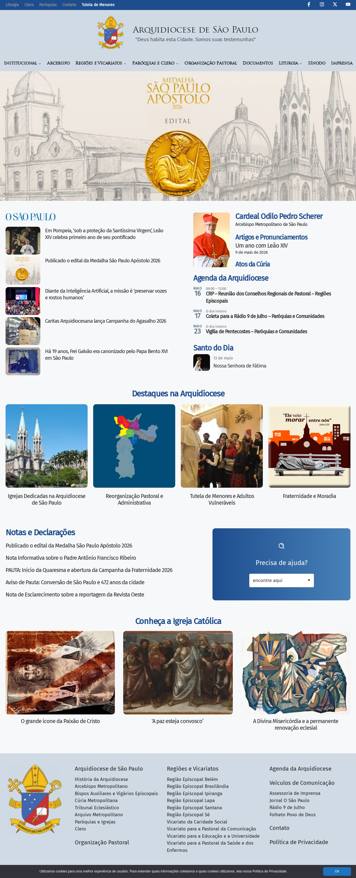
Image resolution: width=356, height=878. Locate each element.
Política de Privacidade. (270, 871)
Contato (69, 5)
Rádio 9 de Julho (287, 807)
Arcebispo (58, 63)
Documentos (258, 63)
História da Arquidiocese (101, 779)
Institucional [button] (22, 63)
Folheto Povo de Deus (293, 815)
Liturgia (12, 5)
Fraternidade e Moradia (309, 496)
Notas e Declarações (40, 532)
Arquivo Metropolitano (99, 815)
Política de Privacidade (299, 842)
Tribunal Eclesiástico (97, 808)
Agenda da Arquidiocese (230, 278)
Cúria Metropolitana (96, 800)
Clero (29, 5)
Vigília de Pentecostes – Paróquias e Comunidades (256, 332)
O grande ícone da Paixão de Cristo (60, 721)
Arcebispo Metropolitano (101, 786)
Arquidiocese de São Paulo (196, 30)
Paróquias (48, 5)
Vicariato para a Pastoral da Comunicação (211, 829)
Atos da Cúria (252, 264)
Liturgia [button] (290, 63)
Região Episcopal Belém (192, 779)
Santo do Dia (213, 348)
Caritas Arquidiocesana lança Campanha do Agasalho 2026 (105, 321)
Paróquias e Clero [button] (155, 63)
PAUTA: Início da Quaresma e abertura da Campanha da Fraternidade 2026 (89, 570)
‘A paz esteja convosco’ (178, 721)
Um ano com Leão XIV (261, 245)
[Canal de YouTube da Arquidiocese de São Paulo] (348, 5)
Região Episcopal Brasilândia (198, 786)
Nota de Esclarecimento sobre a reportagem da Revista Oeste (75, 594)
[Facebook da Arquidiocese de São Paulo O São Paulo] (308, 5)
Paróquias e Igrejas (95, 822)
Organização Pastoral (210, 63)
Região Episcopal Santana (194, 808)
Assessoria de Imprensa (295, 793)
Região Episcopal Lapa (191, 800)
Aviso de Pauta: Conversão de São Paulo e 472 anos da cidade (75, 582)
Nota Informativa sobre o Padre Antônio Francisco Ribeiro (71, 557)
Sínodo (316, 63)
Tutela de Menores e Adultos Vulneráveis (222, 499)
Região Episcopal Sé (188, 815)
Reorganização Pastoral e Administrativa (134, 499)
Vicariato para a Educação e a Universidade (213, 836)
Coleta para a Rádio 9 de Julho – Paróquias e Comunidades (265, 316)
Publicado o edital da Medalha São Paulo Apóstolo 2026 (102, 261)
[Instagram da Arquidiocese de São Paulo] (322, 5)
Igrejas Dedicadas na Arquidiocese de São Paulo (46, 499)
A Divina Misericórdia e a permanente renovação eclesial (295, 724)
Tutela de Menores (98, 5)
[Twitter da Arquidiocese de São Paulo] (335, 5)
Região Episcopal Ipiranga (194, 793)
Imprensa (341, 63)
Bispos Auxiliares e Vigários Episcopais (116, 793)
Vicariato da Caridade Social (197, 822)
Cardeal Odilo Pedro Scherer (279, 216)
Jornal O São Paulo (290, 800)
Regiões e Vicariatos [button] (101, 63)
